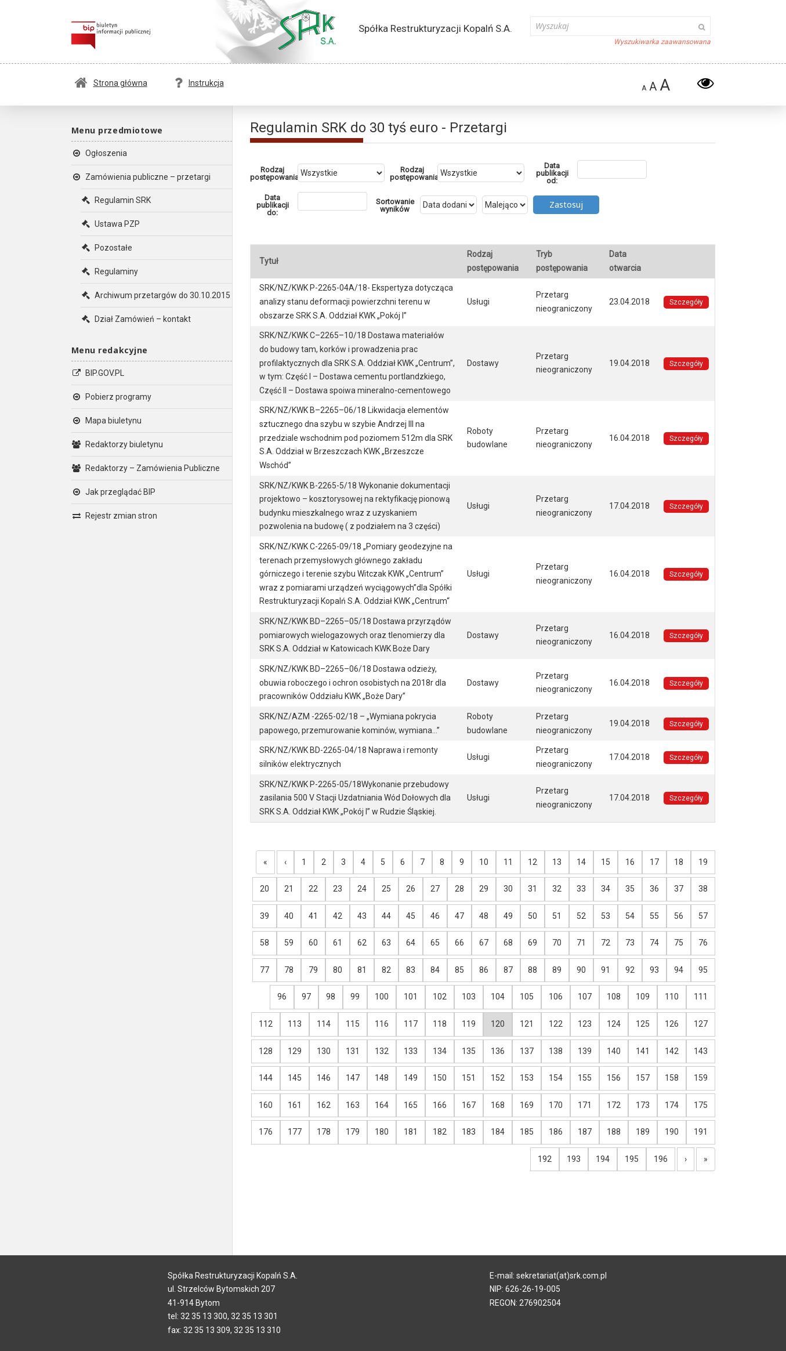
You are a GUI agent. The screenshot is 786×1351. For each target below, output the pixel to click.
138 (556, 1051)
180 (382, 1131)
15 (605, 862)
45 (410, 916)
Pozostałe (106, 247)
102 (440, 996)
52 (581, 916)
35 (630, 888)
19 (703, 862)
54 (630, 916)
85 (459, 970)
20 (264, 888)
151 (469, 1077)
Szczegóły (686, 302)
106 (556, 996)
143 (701, 1051)
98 (330, 996)
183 (469, 1131)
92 (630, 970)
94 (678, 970)
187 (585, 1131)
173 (643, 1105)
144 (266, 1077)
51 (557, 916)
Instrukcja (199, 83)
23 (337, 888)
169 (527, 1105)
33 (581, 888)
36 (654, 888)
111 (701, 996)
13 (557, 862)
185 (527, 1131)
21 (289, 888)
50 (532, 916)
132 (382, 1051)
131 (353, 1051)
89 (557, 970)
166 (440, 1105)
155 (585, 1077)
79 (313, 970)
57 (703, 916)
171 (585, 1105)
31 (532, 888)
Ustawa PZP (110, 224)
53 (605, 916)
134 (440, 1051)
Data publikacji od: (552, 173)
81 (362, 970)
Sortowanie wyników (395, 205)
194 (603, 1159)
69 (532, 942)
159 (701, 1077)
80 (337, 970)
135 (469, 1051)
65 (435, 942)
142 (672, 1051)
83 (410, 970)
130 (324, 1051)
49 (508, 916)
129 (295, 1051)
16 (630, 862)
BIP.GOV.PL (97, 373)
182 (440, 1131)
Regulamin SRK (116, 200)
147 (353, 1077)
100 (382, 996)
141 (643, 1051)
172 (614, 1105)
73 (630, 942)
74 (654, 942)
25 (386, 888)
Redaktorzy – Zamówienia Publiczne (145, 468)
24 (362, 888)
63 (386, 942)
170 (556, 1105)
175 (701, 1105)
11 (508, 862)
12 (532, 862)
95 (703, 970)
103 (469, 996)
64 (410, 942)
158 (672, 1077)
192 (545, 1159)
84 (435, 970)
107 (585, 996)
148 (382, 1077)
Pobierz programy (111, 396)
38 (703, 888)
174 (672, 1105)
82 (386, 970)
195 (632, 1159)
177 (295, 1131)
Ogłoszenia (99, 153)
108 (614, 996)
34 (605, 888)
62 (362, 942)
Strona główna (111, 83)
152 (498, 1077)
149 (411, 1077)
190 (672, 1131)
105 (527, 996)
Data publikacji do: (272, 205)
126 (672, 1023)
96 (282, 996)
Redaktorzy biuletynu (117, 444)
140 (614, 1051)
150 (440, 1077)
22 (313, 888)
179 (353, 1131)
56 (678, 916)
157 (643, 1077)
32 (557, 888)
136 (498, 1051)
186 (556, 1131)
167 (469, 1105)
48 (483, 916)
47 (459, 916)
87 (508, 970)
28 (459, 888)
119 (469, 1023)
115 (353, 1023)
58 (264, 942)
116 (382, 1023)
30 (508, 888)
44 (386, 916)
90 (581, 970)
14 (581, 862)
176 (266, 1131)
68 (508, 942)
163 (353, 1105)
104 (498, 996)
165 (411, 1105)
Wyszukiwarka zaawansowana (662, 42)
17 (654, 862)
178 (324, 1131)
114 (324, 1023)
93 (654, 970)
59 (289, 942)
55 (654, 916)
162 (324, 1105)
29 (483, 888)
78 (289, 970)
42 (337, 916)
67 (483, 942)
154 (556, 1077)
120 (498, 1023)
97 (306, 996)
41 (313, 916)
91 (605, 970)
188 (614, 1131)
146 (324, 1077)
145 (295, 1077)
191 (701, 1131)
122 (556, 1023)
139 (585, 1051)
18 (678, 862)
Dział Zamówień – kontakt (136, 319)
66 (459, 942)
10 (483, 862)
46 (435, 916)
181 (411, 1131)
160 (266, 1105)
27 (435, 888)
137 (527, 1051)
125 (643, 1023)
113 (295, 1023)
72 (605, 942)
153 (527, 1077)
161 (295, 1105)
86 (483, 970)
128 (266, 1051)
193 (574, 1159)
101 (411, 996)
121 (527, 1023)
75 (678, 942)
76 (703, 942)
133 (411, 1051)
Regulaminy (109, 271)
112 (266, 1023)
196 (661, 1159)
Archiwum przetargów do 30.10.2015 (155, 295)
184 (498, 1131)
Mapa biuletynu (106, 420)
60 (313, 942)
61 (337, 942)
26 (410, 888)
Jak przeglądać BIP (113, 492)
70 (557, 942)
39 (264, 916)
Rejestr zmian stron (114, 515)
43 (362, 916)
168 (498, 1105)
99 (355, 996)
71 (581, 942)
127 (701, 1023)
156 (614, 1077)
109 (643, 996)
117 (411, 1023)
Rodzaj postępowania (274, 173)
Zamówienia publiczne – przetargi (141, 177)
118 (440, 1023)
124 (614, 1023)
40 (289, 916)
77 (264, 970)
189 (643, 1131)
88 (532, 970)
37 (678, 888)
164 (382, 1105)
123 (585, 1023)
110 (672, 996)
